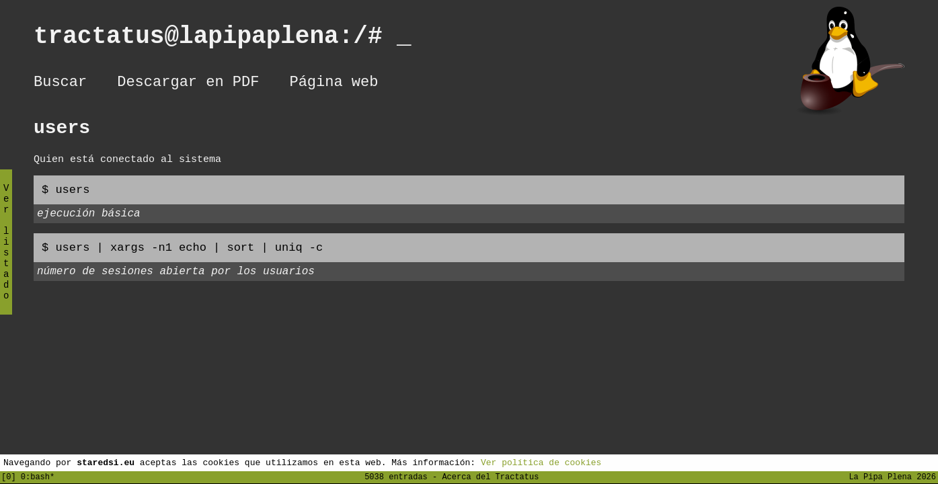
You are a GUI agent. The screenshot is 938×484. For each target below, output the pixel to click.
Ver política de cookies (541, 462)
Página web (333, 84)
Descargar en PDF (188, 84)
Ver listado (6, 253)
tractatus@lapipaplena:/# (223, 39)
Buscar (60, 84)
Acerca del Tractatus (490, 476)
